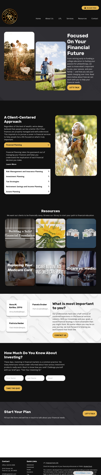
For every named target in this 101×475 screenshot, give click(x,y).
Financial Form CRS (52, 457)
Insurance (30, 466)
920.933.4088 (11, 459)
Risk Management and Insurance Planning (24, 165)
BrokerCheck (88, 460)
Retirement (30, 459)
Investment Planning (15, 170)
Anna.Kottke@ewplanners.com (17, 306)
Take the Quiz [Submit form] (13, 382)
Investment (30, 461)
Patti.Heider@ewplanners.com (17, 321)
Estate (29, 464)
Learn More (11, 158)
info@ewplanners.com (9, 468)
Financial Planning (14, 139)
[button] (38, 12)
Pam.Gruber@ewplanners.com (41, 303)
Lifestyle (29, 473)
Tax (28, 468)
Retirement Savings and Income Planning (24, 180)
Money (29, 471)
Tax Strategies (12, 175)
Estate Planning (13, 186)
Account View (90, 2)
